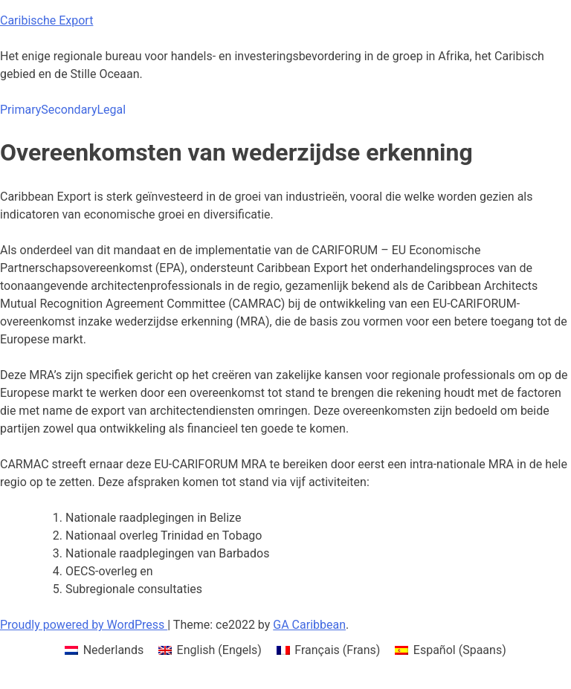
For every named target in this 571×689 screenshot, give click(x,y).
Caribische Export (46, 20)
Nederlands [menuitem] (113, 650)
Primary (20, 110)
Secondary (69, 110)
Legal (111, 110)
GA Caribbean (309, 625)
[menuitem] (104, 650)
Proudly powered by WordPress (83, 625)
